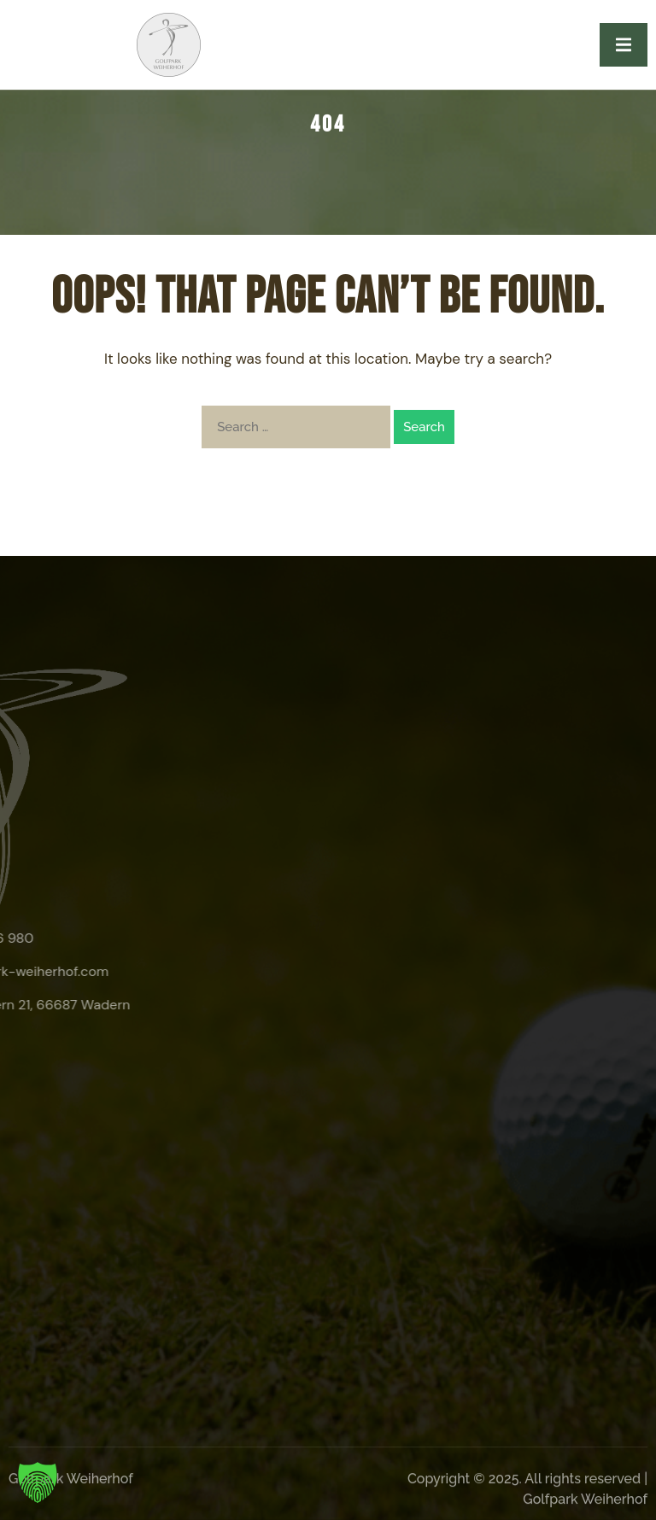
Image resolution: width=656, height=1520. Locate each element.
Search (424, 427)
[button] (37, 1482)
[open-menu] (623, 45)
